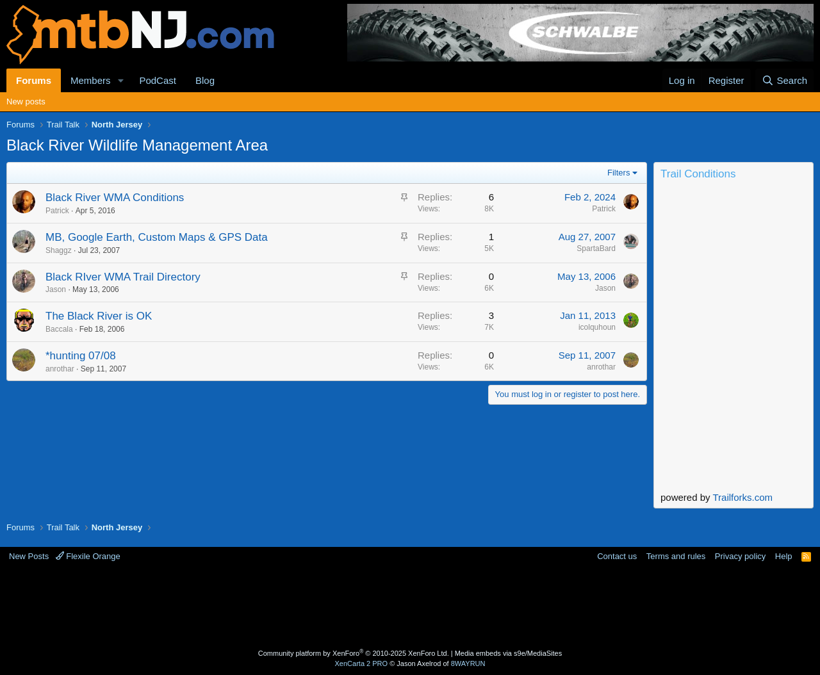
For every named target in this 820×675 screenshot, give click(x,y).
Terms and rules (675, 556)
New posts (25, 101)
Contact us (617, 556)
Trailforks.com (742, 497)
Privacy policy (740, 556)
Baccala (59, 329)
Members (90, 80)
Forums (33, 80)
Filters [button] (618, 172)
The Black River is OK (98, 316)
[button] (120, 80)
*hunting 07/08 (80, 356)
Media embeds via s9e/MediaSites (508, 653)
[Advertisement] (359, 604)
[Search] (784, 80)
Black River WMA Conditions (114, 197)
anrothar (59, 368)
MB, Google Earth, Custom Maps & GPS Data (156, 237)
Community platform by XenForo (353, 653)
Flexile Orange (88, 556)
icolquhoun (597, 327)
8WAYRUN (468, 663)
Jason (55, 289)
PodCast (157, 80)
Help (783, 556)
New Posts (29, 556)
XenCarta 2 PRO (361, 663)
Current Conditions (733, 238)
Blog (205, 80)
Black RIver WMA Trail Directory (123, 277)
